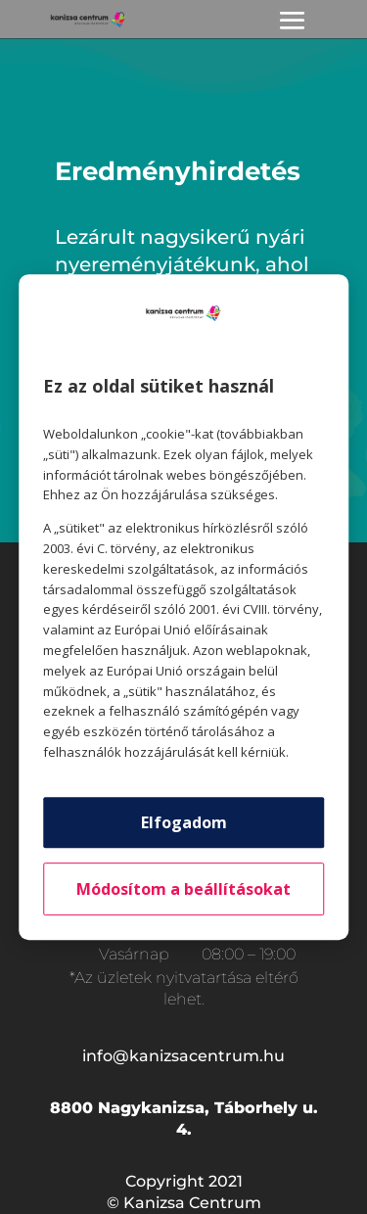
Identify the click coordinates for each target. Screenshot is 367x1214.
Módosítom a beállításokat (183, 889)
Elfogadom (184, 822)
